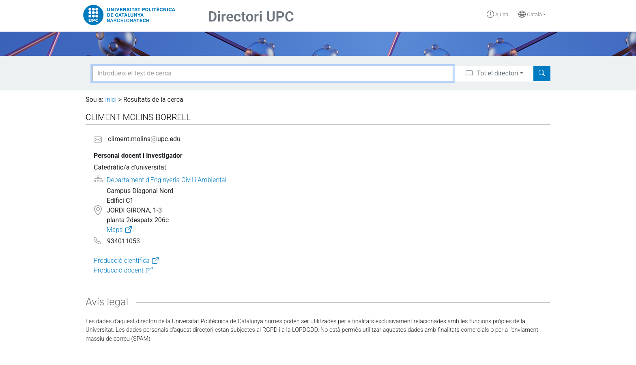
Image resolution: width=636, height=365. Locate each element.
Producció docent (119, 270)
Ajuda (498, 14)
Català (530, 14)
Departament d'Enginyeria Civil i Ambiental (166, 180)
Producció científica (122, 260)
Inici (110, 99)
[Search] (541, 73)
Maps (114, 230)
